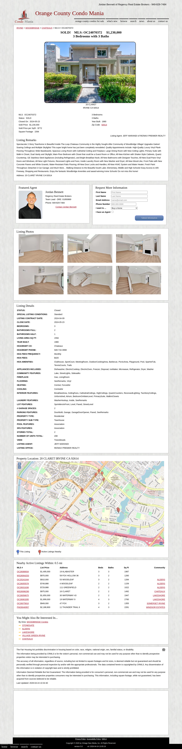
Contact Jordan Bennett (66, 207)
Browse (123, 21)
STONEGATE (28, 625)
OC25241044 (23, 579)
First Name (101, 192)
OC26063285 (23, 599)
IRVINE (19, 28)
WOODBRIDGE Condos (37, 622)
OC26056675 (23, 595)
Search (133, 21)
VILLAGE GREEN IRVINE (33, 635)
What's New (112, 21)
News (141, 21)
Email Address (103, 200)
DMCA (104, 739)
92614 (104, 125)
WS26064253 (23, 575)
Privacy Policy (80, 739)
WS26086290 (23, 591)
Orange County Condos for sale (89, 21)
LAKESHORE (159, 595)
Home (4, 746)
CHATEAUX (47, 28)
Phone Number (103, 204)
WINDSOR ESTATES (155, 607)
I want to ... (101, 208)
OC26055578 (23, 583)
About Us (151, 21)
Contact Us (163, 21)
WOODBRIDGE (32, 28)
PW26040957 (23, 607)
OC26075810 (23, 603)
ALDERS (161, 579)
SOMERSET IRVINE (156, 603)
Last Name (101, 196)
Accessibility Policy (94, 739)
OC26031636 (23, 587)
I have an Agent (103, 212)
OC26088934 (23, 571)
